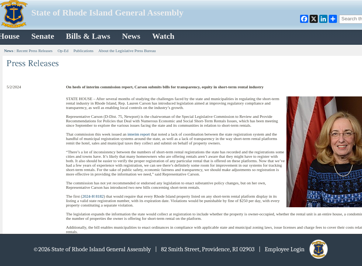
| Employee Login (294, 249)
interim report (139, 134)
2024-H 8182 (93, 196)
